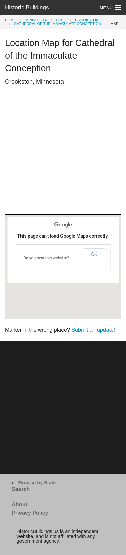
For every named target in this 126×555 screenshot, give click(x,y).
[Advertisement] (63, 151)
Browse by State (37, 482)
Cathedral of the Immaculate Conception (57, 24)
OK (94, 254)
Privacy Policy (30, 513)
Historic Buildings (27, 7)
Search (21, 489)
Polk (61, 20)
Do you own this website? (46, 258)
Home (10, 20)
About (19, 504)
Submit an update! (93, 330)
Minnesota (36, 20)
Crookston (87, 20)
